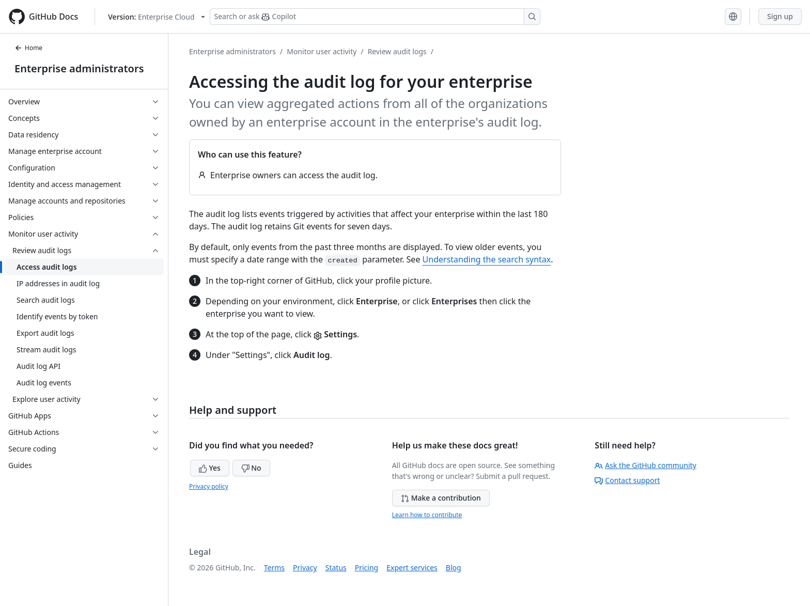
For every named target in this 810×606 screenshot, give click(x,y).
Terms (274, 567)
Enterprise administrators (79, 68)
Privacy (305, 567)
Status (336, 567)
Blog (453, 567)
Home (28, 47)
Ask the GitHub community (645, 465)
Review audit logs (397, 51)
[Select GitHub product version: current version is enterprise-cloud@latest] (156, 17)
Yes (210, 468)
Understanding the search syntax (487, 259)
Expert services (412, 567)
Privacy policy (208, 486)
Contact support (627, 480)
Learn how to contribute (427, 514)
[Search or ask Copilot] (375, 16)
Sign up (780, 16)
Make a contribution (441, 498)
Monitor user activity (321, 51)
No (251, 468)
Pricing (366, 567)
